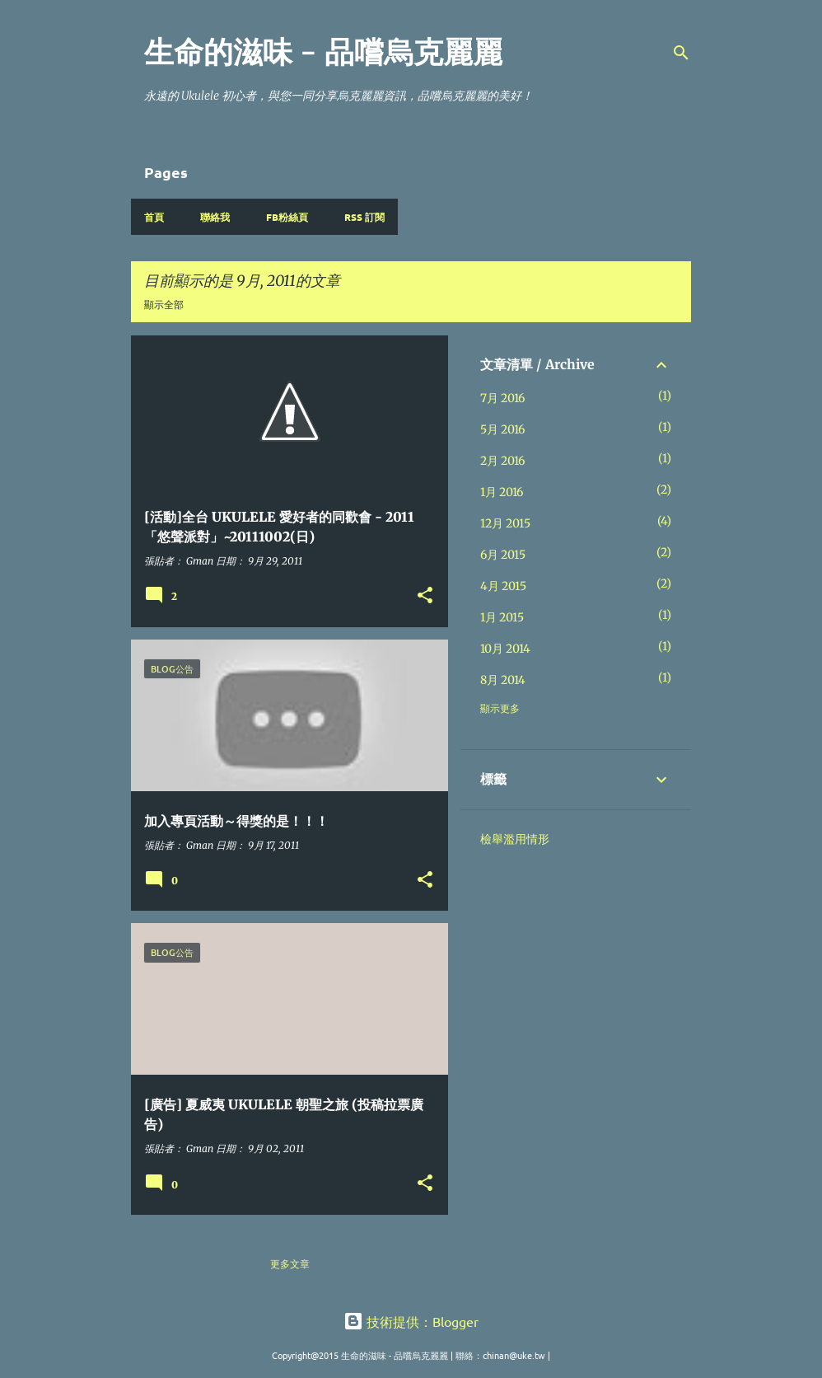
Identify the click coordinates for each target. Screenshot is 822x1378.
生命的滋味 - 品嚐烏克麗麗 (323, 52)
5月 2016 (502, 429)
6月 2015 (502, 554)
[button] (425, 596)
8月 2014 (502, 680)
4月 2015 (503, 586)
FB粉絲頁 (287, 216)
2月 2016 (502, 460)
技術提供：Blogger (411, 1321)
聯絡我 (215, 216)
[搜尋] (681, 53)
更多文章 (290, 1264)
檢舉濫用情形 (514, 839)
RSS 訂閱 (364, 216)
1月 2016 (501, 492)
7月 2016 (502, 398)
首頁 (154, 216)
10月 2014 (505, 648)
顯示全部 (164, 305)
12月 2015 (505, 523)
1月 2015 (502, 617)
